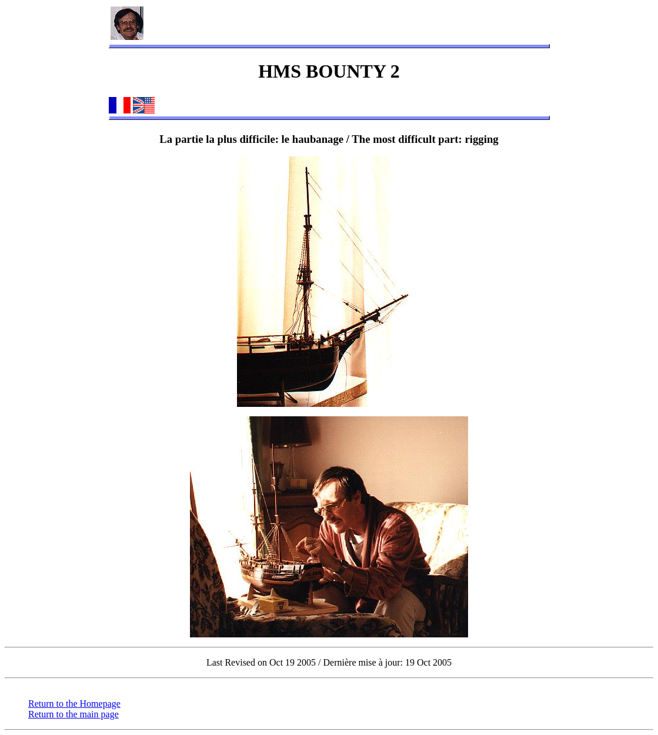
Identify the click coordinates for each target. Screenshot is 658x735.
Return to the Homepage (74, 704)
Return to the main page (73, 714)
